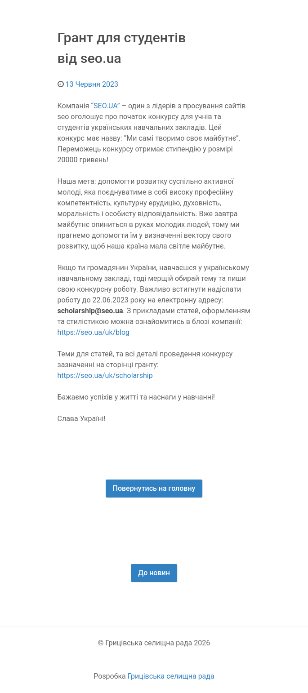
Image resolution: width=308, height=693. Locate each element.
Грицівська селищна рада (171, 676)
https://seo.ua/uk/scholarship (105, 375)
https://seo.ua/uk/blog (94, 332)
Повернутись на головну (154, 488)
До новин (154, 573)
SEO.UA (105, 106)
